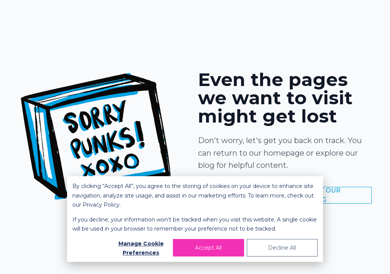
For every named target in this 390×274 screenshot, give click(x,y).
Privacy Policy (101, 204)
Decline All (282, 247)
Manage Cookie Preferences (141, 248)
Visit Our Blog (324, 195)
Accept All (208, 247)
